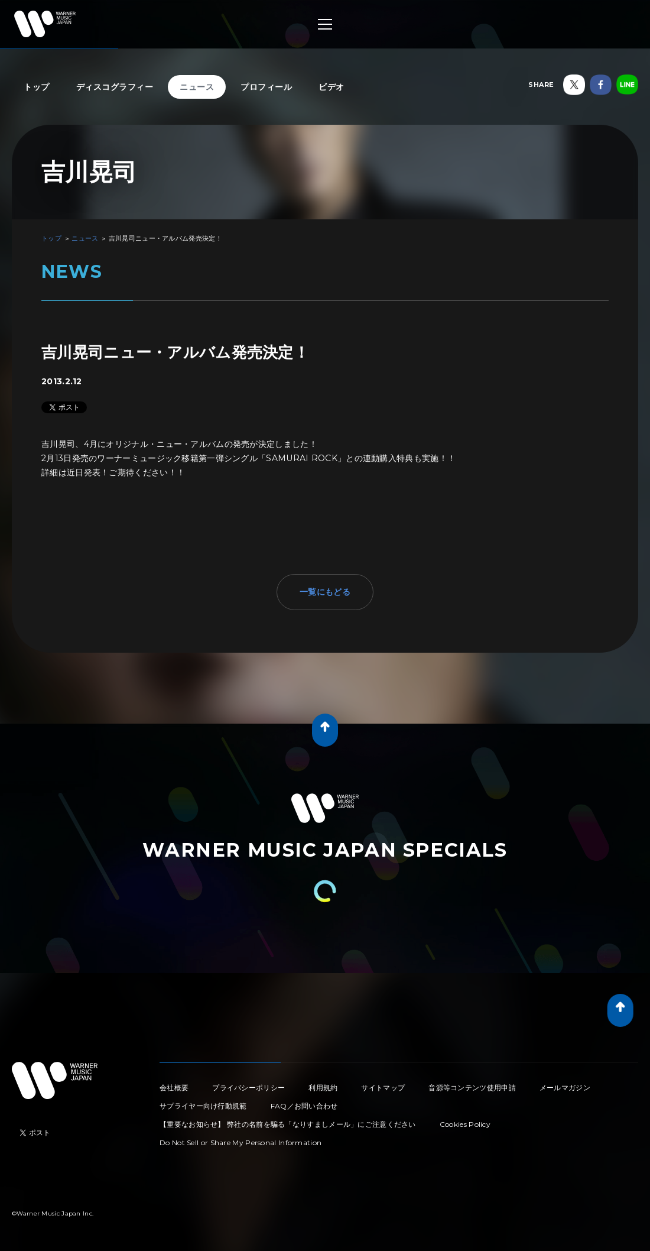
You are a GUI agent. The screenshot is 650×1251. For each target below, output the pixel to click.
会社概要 (174, 1087)
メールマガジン (565, 1087)
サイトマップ (383, 1087)
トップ (37, 87)
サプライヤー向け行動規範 (203, 1105)
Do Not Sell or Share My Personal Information (240, 1142)
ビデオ (331, 87)
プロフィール (266, 87)
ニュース (197, 87)
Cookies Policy (465, 1124)
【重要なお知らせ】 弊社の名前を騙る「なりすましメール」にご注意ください (288, 1124)
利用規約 (322, 1087)
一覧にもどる (325, 591)
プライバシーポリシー (248, 1087)
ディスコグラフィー (115, 87)
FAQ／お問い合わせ (304, 1105)
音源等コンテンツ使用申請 (472, 1087)
